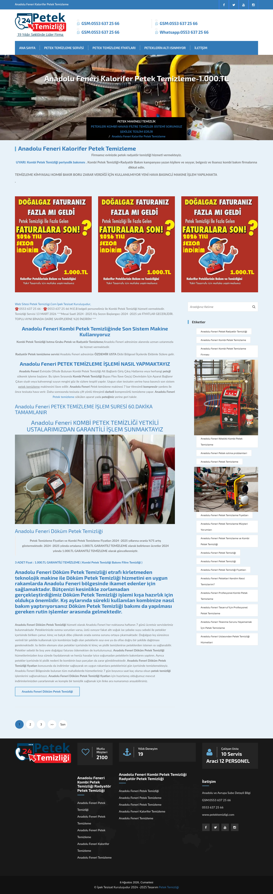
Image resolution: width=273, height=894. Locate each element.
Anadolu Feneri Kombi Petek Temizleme (223, 339)
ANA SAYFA (27, 48)
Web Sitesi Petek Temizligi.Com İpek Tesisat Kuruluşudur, (53, 304)
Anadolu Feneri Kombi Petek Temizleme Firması (223, 351)
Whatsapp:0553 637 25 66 (184, 32)
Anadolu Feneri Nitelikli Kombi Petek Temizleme (222, 441)
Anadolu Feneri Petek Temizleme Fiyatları (224, 515)
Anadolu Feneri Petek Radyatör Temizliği (224, 331)
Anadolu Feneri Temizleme (94, 857)
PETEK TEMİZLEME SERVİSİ (64, 48)
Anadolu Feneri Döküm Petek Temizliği (59, 531)
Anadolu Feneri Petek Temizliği (218, 552)
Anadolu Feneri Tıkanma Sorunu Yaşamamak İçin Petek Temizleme (226, 624)
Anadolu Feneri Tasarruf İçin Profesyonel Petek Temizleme (224, 610)
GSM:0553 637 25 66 (100, 23)
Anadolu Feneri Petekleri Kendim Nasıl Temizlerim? (223, 581)
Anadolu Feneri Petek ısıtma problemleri (224, 452)
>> (52, 724)
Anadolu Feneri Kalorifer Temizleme (93, 847)
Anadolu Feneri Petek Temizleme (219, 461)
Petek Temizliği (169, 887)
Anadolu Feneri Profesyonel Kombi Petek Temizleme (224, 595)
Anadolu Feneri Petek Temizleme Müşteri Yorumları (224, 526)
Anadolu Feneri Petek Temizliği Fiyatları (223, 569)
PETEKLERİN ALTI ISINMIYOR (165, 48)
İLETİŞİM (201, 48)
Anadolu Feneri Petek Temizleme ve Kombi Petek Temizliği (225, 541)
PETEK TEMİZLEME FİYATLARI (114, 48)
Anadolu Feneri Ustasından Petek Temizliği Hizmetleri (225, 639)
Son (62, 724)
